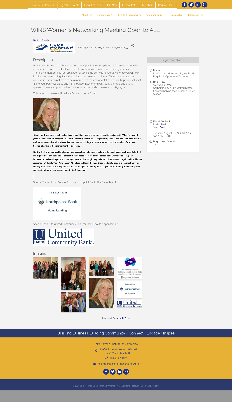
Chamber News (154, 20)
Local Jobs (176, 20)
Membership (103, 20)
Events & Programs (128, 20)
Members (147, 5)
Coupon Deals (166, 5)
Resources (193, 20)
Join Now (112, 5)
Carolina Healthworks (42, 5)
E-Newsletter (129, 5)
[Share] (132, 56)
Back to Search (41, 51)
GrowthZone (123, 329)
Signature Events (69, 5)
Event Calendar (93, 5)
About (85, 20)
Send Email (159, 139)
